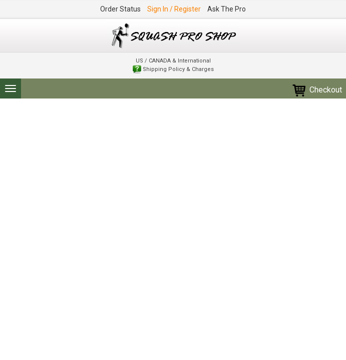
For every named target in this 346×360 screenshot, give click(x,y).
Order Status (120, 9)
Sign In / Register (174, 9)
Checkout (316, 89)
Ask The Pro (226, 9)
